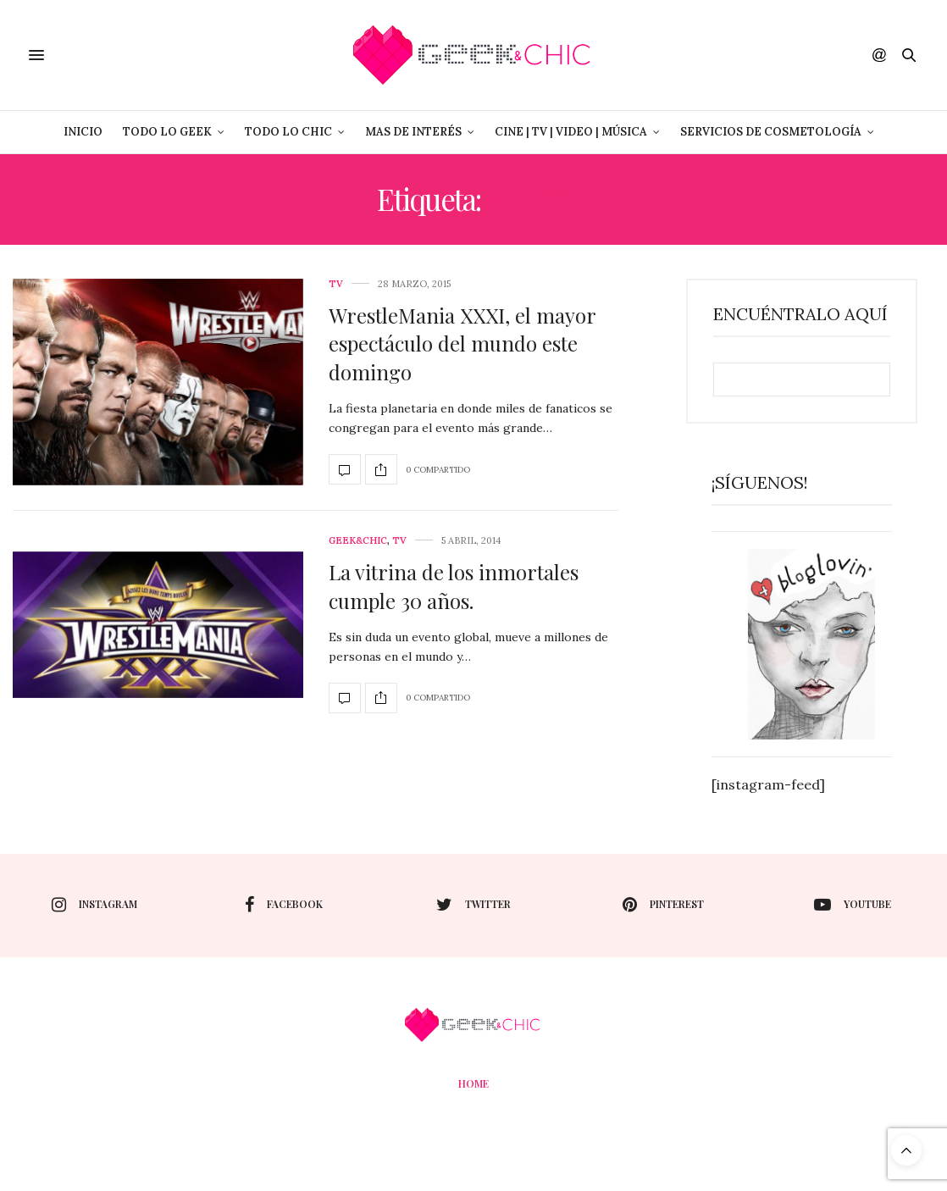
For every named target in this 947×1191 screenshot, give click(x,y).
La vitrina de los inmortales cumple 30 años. (454, 586)
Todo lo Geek (167, 132)
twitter (473, 904)
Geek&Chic (358, 541)
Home (473, 1083)
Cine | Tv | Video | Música (571, 132)
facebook (284, 904)
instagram (94, 904)
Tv (336, 284)
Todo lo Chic (288, 132)
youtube (852, 904)
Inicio (83, 132)
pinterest (663, 904)
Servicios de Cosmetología (770, 132)
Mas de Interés (413, 132)
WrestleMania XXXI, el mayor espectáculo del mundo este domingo (462, 343)
